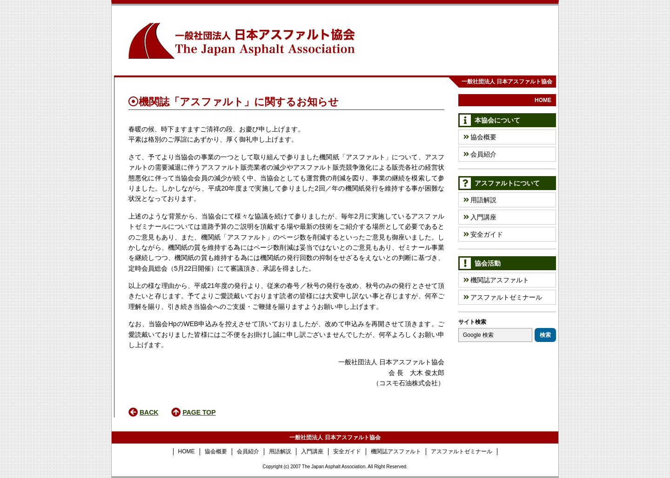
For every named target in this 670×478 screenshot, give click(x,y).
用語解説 (479, 200)
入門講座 (479, 217)
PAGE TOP (198, 412)
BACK (149, 412)
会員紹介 (479, 154)
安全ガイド (483, 234)
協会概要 (479, 137)
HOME (543, 100)
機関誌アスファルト (496, 280)
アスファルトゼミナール (502, 297)
